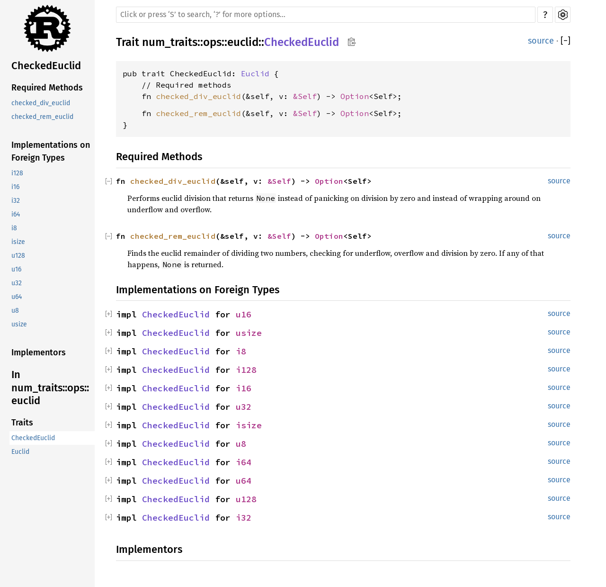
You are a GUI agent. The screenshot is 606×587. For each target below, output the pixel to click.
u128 (18, 256)
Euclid (20, 452)
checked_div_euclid (40, 103)
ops (212, 42)
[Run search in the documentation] (325, 15)
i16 (15, 187)
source (541, 41)
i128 (17, 173)
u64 (16, 297)
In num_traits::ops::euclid (50, 387)
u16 (16, 269)
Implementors (38, 352)
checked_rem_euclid (42, 117)
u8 (15, 311)
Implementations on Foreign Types (50, 151)
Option (354, 96)
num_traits (169, 42)
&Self (305, 96)
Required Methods (47, 87)
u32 (16, 283)
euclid (242, 42)
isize (18, 242)
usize (19, 324)
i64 (15, 214)
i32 (15, 201)
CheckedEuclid (46, 65)
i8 (14, 228)
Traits (22, 422)
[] (565, 41)
